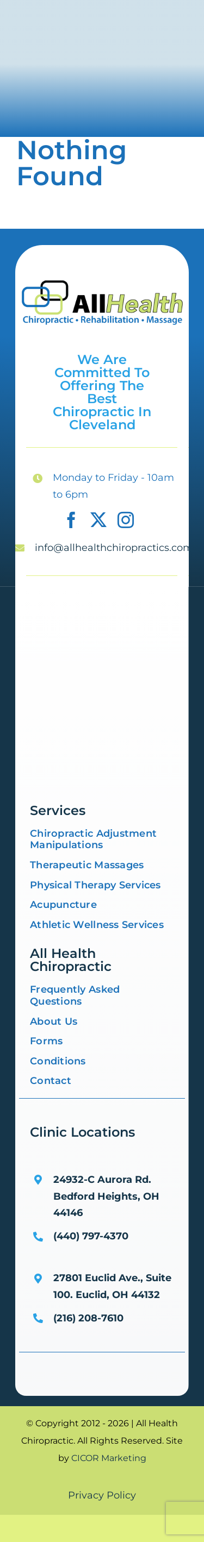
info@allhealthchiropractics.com (114, 548)
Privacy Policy (102, 1495)
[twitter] (98, 520)
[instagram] (126, 520)
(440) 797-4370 (90, 1236)
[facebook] (71, 520)
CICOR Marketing (108, 1458)
